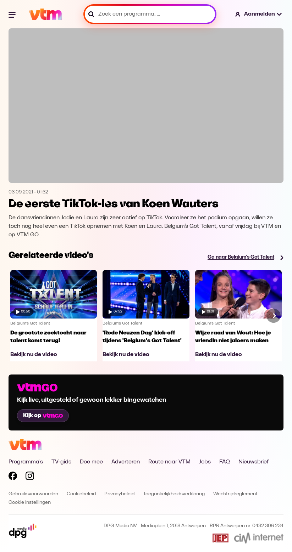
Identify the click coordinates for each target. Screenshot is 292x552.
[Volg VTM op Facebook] (13, 477)
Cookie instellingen (30, 502)
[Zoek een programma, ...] (150, 14)
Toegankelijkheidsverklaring (174, 494)
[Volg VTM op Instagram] (30, 477)
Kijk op (43, 415)
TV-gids (61, 462)
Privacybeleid (119, 494)
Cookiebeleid (81, 494)
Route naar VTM (169, 462)
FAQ (224, 462)
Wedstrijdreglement (235, 494)
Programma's (26, 462)
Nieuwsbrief (253, 462)
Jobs (205, 462)
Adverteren (125, 462)
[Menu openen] (13, 14)
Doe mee (91, 462)
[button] (258, 14)
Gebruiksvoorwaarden (33, 494)
